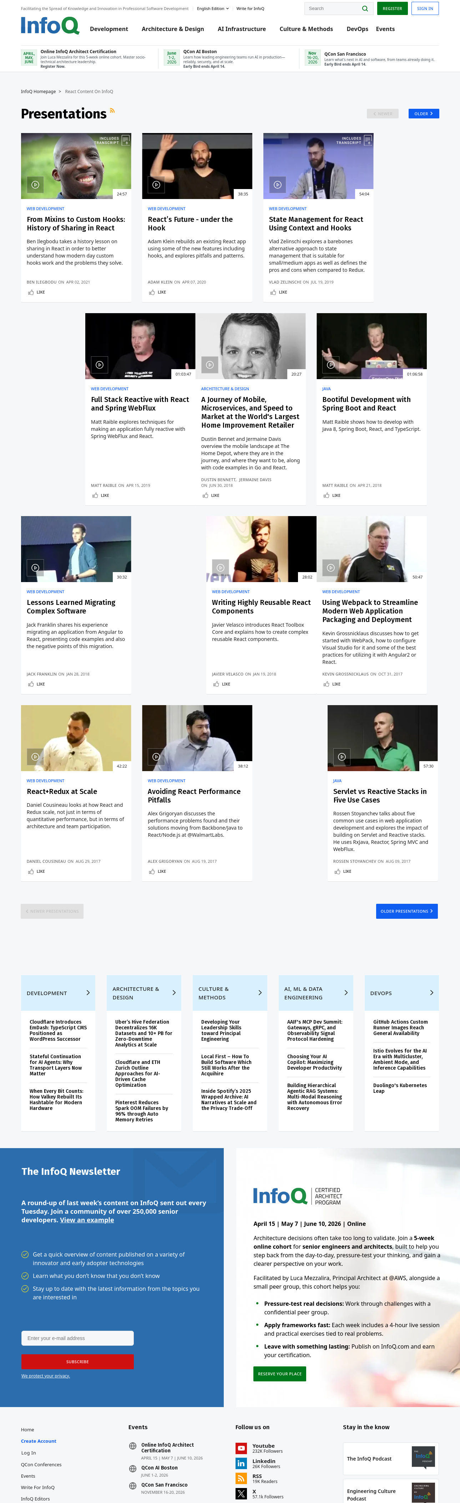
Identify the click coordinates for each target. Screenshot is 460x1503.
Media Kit (31, 1389)
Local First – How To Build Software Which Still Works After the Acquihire (226, 920)
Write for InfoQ (38, 1343)
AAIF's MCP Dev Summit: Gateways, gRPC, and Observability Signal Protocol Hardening (314, 885)
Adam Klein (145, 298)
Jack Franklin (255, 517)
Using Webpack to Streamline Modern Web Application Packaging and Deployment (66, 648)
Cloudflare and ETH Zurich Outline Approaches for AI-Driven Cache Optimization (138, 928)
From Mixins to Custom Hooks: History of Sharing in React (69, 228)
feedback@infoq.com (43, 1483)
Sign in (425, 8)
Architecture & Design (173, 29)
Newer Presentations (55, 765)
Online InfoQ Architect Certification (167, 1304)
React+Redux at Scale (168, 635)
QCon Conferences (41, 1320)
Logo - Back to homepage (50, 26)
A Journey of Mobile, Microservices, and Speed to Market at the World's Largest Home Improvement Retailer (68, 433)
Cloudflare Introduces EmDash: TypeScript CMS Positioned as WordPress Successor (58, 885)
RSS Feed (113, 114)
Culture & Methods (307, 29)
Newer (384, 114)
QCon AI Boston (159, 1324)
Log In (29, 1308)
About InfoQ (34, 1366)
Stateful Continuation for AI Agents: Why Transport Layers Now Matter (56, 920)
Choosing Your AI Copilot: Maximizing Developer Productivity (314, 917)
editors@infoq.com (135, 1477)
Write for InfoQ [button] (251, 8)
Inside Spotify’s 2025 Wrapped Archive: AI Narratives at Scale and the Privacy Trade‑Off (229, 955)
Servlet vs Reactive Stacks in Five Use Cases (387, 639)
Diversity (30, 1423)
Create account (39, 1297)
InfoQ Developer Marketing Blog (39, 1406)
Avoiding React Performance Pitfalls (274, 639)
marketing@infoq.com (186, 1477)
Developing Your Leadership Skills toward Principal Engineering (221, 885)
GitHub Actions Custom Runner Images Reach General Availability (400, 883)
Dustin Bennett (44, 511)
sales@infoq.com (86, 1477)
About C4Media (38, 1377)
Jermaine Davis (81, 511)
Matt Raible (361, 298)
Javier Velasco (363, 517)
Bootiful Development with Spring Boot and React (170, 425)
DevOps (358, 29)
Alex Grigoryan (257, 715)
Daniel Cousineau (153, 715)
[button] (77, 1217)
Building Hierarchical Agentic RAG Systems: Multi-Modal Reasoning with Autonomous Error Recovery (314, 952)
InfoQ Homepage (38, 92)
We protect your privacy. (45, 1231)
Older (421, 114)
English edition (211, 8)
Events (385, 29)
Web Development (46, 208)
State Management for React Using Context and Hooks (280, 228)
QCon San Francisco (164, 1341)
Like (41, 308)
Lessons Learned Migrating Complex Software (271, 425)
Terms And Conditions (363, 1483)
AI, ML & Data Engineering (303, 848)
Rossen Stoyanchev (369, 715)
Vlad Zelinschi (256, 298)
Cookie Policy (403, 1483)
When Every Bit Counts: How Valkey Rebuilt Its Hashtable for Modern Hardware (57, 955)
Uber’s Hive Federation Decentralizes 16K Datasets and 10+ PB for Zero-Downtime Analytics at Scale (144, 888)
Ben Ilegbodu (42, 298)
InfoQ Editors (35, 1354)
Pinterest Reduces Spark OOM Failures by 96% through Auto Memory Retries (142, 966)
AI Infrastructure (242, 29)
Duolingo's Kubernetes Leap (399, 943)
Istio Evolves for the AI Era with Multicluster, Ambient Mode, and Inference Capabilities (399, 914)
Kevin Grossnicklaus (50, 715)
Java (137, 405)
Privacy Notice (322, 1483)
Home (28, 1285)
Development (109, 29)
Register (391, 8)
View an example (87, 1075)
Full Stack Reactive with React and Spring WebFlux (386, 228)
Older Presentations (404, 765)
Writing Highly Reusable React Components (387, 420)
